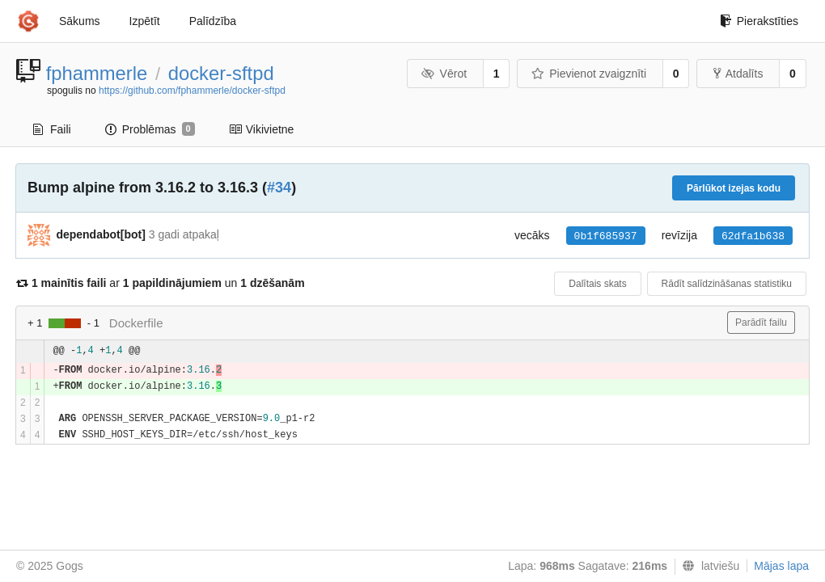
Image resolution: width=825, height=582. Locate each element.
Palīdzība (212, 21)
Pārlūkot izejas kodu (734, 188)
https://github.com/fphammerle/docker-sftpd (192, 90)
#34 (279, 187)
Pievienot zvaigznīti (588, 73)
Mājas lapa (781, 565)
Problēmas (150, 129)
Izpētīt (144, 21)
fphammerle (97, 73)
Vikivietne (261, 129)
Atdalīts (738, 73)
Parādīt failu (761, 322)
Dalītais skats (597, 283)
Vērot (444, 73)
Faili (52, 129)
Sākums (79, 21)
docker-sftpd (221, 73)
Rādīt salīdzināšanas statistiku (727, 283)
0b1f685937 (605, 236)
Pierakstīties (759, 21)
